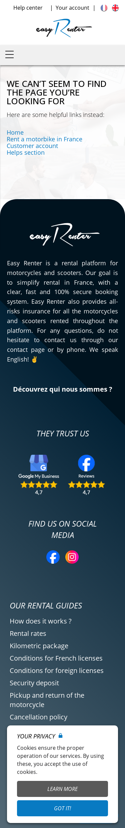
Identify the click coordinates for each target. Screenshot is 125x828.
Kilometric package (39, 645)
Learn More (62, 789)
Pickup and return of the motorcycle (47, 700)
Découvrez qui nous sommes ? (62, 389)
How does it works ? (41, 621)
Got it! (62, 808)
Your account (72, 7)
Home (15, 132)
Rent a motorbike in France (44, 139)
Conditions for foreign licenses (57, 670)
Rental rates (28, 633)
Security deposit (34, 682)
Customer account (32, 146)
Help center (28, 7)
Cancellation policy (38, 716)
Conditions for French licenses (56, 658)
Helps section (26, 152)
